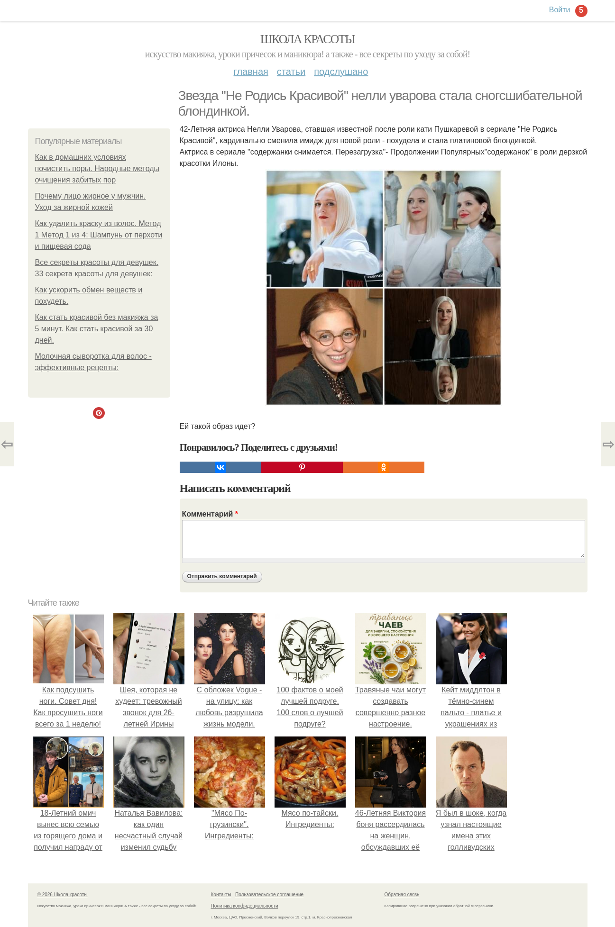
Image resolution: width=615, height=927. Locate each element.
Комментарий (210, 514)
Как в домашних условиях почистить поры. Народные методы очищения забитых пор (97, 168)
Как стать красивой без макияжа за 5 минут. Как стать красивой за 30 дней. (96, 328)
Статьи (291, 71)
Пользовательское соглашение (269, 894)
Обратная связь (402, 894)
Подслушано (341, 71)
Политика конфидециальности (244, 906)
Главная (251, 71)
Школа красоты (307, 39)
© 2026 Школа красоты (62, 894)
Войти (559, 10)
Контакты (221, 894)
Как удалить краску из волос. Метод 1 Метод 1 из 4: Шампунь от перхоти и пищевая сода (99, 234)
